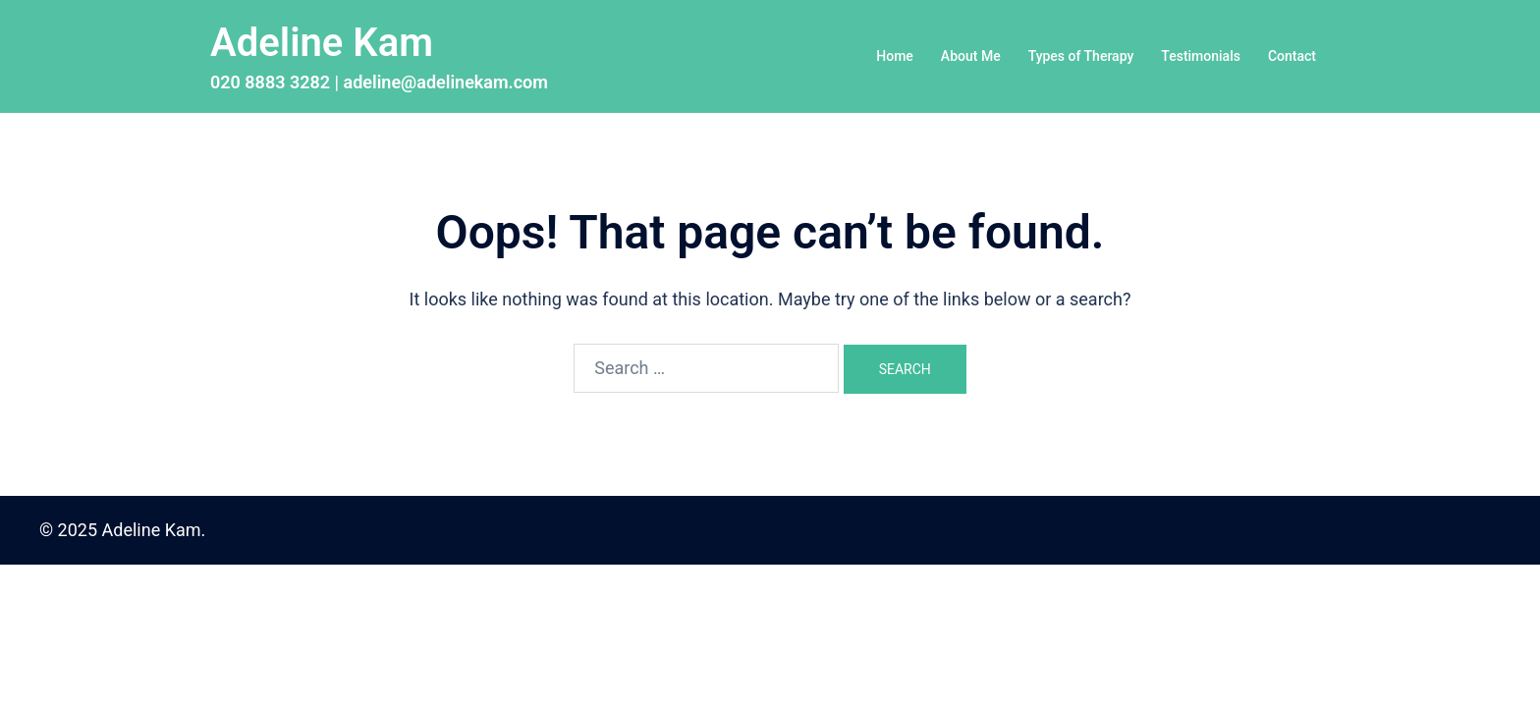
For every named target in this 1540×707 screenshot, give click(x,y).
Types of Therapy (1081, 56)
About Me (971, 56)
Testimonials (1200, 56)
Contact (1292, 56)
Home (894, 56)
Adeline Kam (321, 43)
